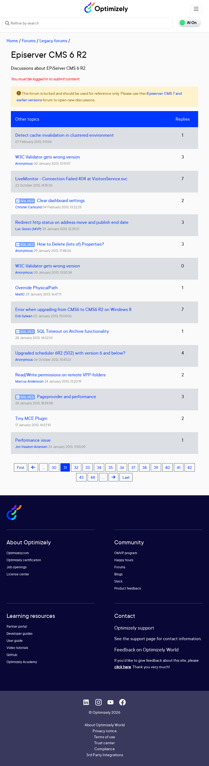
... (43, 467)
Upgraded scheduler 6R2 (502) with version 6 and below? (70, 353)
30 (54, 467)
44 (93, 477)
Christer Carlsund (28, 207)
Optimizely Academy (22, 662)
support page (143, 639)
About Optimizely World (105, 724)
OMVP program (125, 553)
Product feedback (127, 588)
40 (167, 467)
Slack (118, 581)
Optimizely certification (24, 560)
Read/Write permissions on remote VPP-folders (60, 375)
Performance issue (33, 440)
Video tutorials (17, 647)
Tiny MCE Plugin (31, 418)
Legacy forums (53, 41)
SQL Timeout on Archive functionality (73, 331)
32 (76, 467)
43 (81, 477)
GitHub (12, 654)
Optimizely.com (18, 553)
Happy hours (123, 560)
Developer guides (20, 633)
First (20, 467)
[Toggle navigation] (196, 9)
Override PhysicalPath (36, 288)
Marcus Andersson (29, 381)
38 (144, 467)
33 (87, 467)
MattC (20, 294)
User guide (15, 640)
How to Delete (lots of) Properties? (70, 244)
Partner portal (17, 626)
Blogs (118, 574)
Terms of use (104, 736)
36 (122, 467)
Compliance (104, 748)
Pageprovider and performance (66, 396)
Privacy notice (105, 730)
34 (99, 467)
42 (190, 467)
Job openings (17, 567)
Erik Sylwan (23, 316)
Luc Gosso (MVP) (28, 229)
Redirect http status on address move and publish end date (71, 222)
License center (18, 574)
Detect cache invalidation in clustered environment (64, 135)
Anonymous (24, 163)
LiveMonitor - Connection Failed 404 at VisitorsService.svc (71, 179)
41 (178, 467)
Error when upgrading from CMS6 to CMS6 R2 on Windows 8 (73, 309)
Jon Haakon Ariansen (31, 446)
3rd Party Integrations (104, 754)
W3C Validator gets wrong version (47, 157)
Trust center (104, 742)
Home (12, 41)
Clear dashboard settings (61, 200)
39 (156, 467)
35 (110, 467)
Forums (29, 41)
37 (133, 467)
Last (126, 477)
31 (65, 467)
